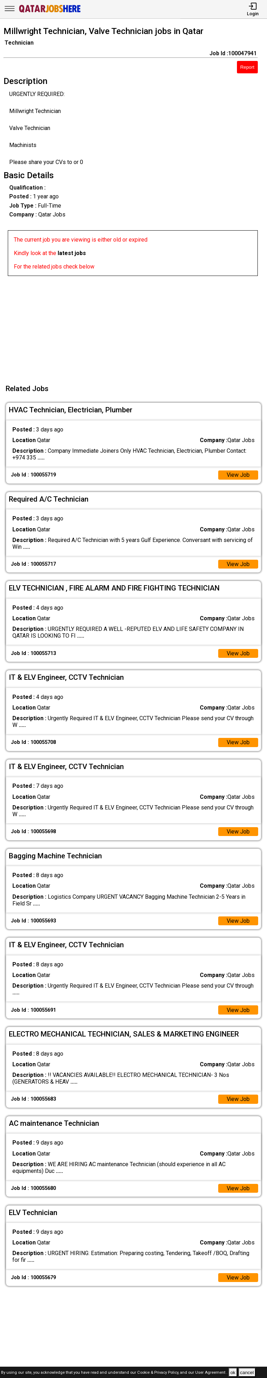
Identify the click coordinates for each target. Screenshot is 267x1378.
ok (232, 1372)
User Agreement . (211, 1373)
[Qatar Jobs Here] (50, 12)
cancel (247, 1372)
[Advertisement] (135, 325)
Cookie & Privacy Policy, (158, 1373)
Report (247, 67)
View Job (238, 474)
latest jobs (72, 253)
